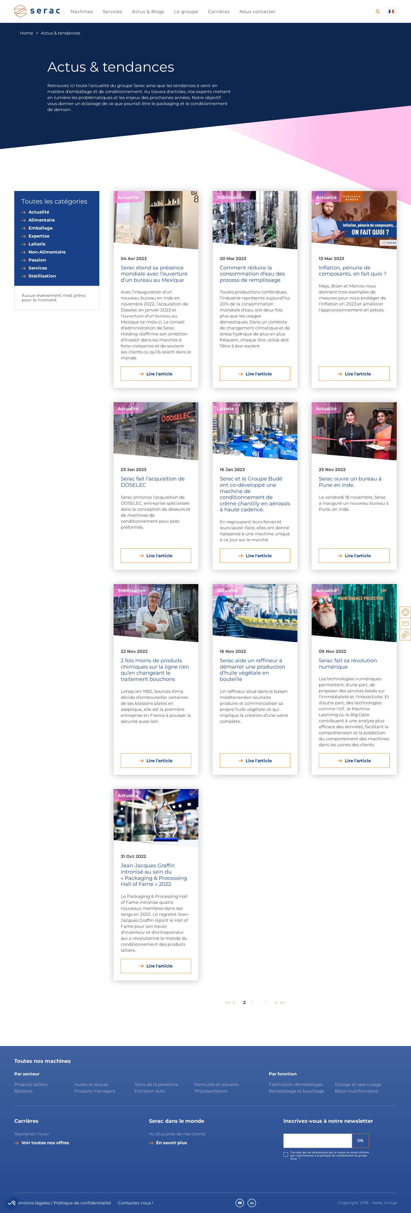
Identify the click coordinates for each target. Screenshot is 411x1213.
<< (227, 1002)
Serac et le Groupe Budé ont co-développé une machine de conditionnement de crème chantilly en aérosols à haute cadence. (255, 494)
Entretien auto (149, 1091)
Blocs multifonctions (356, 1091)
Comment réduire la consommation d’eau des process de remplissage (252, 274)
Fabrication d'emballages (296, 1084)
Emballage (41, 228)
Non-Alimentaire (47, 252)
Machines (81, 11)
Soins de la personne (156, 1084)
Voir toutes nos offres (45, 1142)
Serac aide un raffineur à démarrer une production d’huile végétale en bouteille (252, 669)
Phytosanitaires (210, 1091)
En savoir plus (171, 1142)
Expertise (39, 236)
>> (282, 1002)
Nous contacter (257, 11)
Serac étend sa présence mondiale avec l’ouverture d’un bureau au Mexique (154, 274)
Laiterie (37, 244)
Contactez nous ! (135, 1203)
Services (112, 11)
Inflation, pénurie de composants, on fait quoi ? (352, 271)
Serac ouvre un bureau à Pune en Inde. (350, 482)
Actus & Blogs (148, 11)
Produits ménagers (94, 1091)
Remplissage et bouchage (296, 1091)
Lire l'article (159, 374)
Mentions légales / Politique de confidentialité (62, 1203)
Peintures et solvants (216, 1084)
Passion (37, 260)
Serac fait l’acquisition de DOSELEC (153, 482)
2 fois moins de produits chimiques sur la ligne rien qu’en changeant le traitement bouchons (155, 669)
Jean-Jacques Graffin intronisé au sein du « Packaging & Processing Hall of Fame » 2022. (154, 874)
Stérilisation (42, 276)
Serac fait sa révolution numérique (348, 663)
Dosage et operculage (358, 1084)
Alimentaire (42, 220)
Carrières (219, 11)
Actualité (39, 212)
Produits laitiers (30, 1084)
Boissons (23, 1091)
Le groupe (186, 11)
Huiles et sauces (91, 1084)
